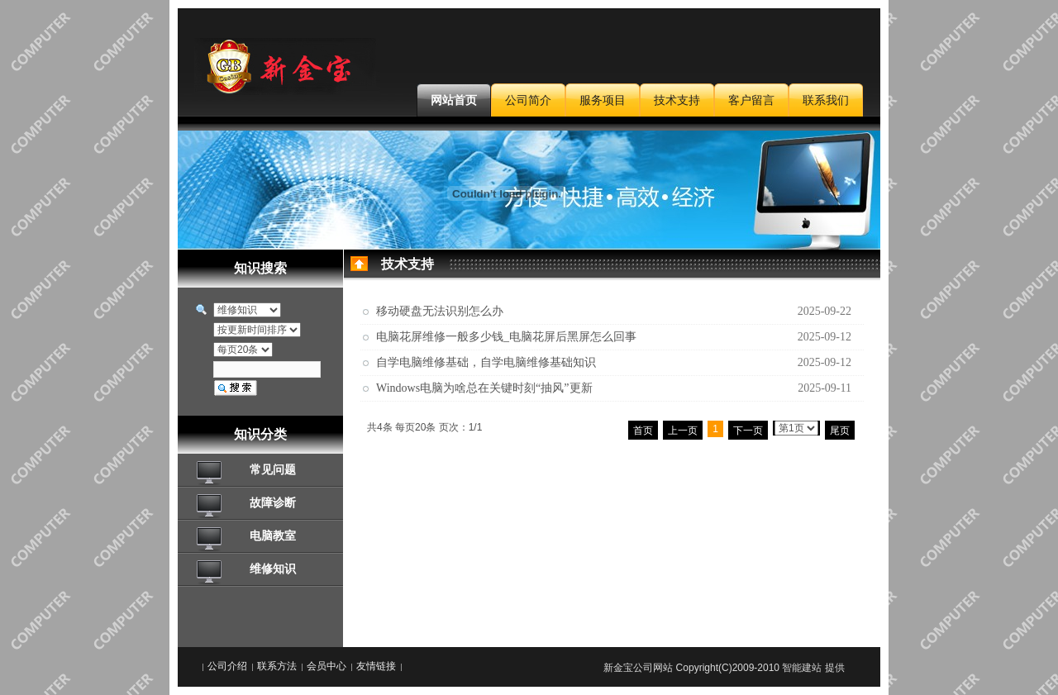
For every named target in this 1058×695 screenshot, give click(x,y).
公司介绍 (227, 666)
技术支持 (677, 100)
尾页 (840, 430)
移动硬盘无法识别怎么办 (439, 311)
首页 (643, 430)
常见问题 (273, 469)
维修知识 (273, 568)
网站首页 (454, 100)
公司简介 (528, 100)
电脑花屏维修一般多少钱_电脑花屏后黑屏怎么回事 (506, 337)
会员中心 (326, 666)
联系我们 (826, 100)
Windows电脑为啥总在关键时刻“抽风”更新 (484, 388)
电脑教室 (273, 535)
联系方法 (277, 666)
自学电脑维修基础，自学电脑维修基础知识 (486, 362)
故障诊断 (273, 502)
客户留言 (751, 100)
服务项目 (602, 100)
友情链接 (376, 666)
